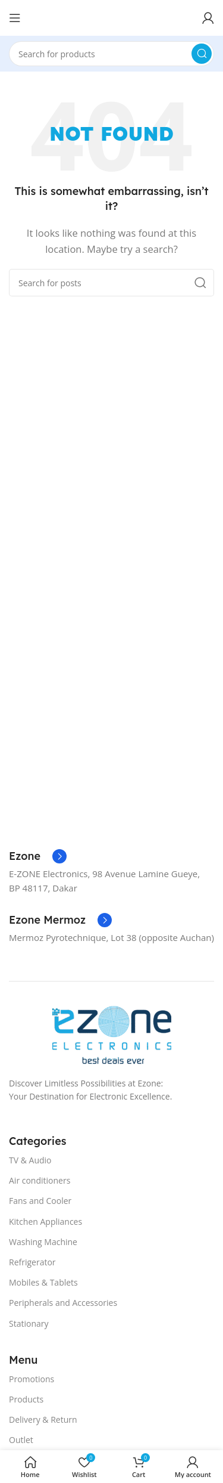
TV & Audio (30, 1160)
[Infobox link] (38, 856)
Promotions (31, 1379)
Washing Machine (43, 1241)
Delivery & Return (43, 1419)
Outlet (21, 1439)
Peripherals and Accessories (63, 1302)
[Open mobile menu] (15, 18)
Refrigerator (32, 1262)
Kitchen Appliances (45, 1221)
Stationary (29, 1323)
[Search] (111, 53)
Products (26, 1399)
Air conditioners (39, 1180)
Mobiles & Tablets (43, 1282)
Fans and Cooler (40, 1200)
